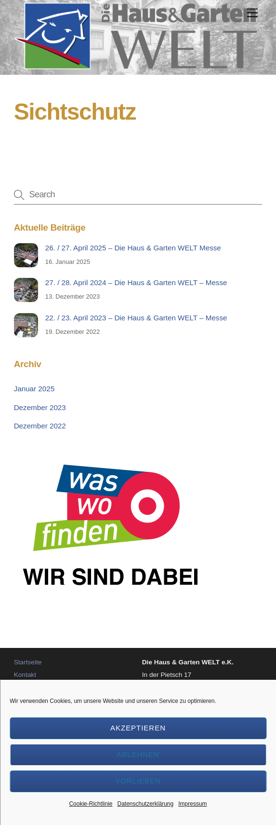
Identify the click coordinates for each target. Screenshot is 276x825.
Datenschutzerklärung (145, 803)
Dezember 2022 (40, 426)
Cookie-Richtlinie (90, 803)
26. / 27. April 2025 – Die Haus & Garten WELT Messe (133, 248)
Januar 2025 (34, 389)
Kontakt (25, 674)
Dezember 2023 (40, 407)
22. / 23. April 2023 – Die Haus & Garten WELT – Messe (136, 318)
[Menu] (252, 13)
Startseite (28, 662)
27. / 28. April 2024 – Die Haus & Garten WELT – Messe (136, 282)
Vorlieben (138, 781)
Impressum (192, 803)
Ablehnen (138, 754)
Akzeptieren (138, 728)
